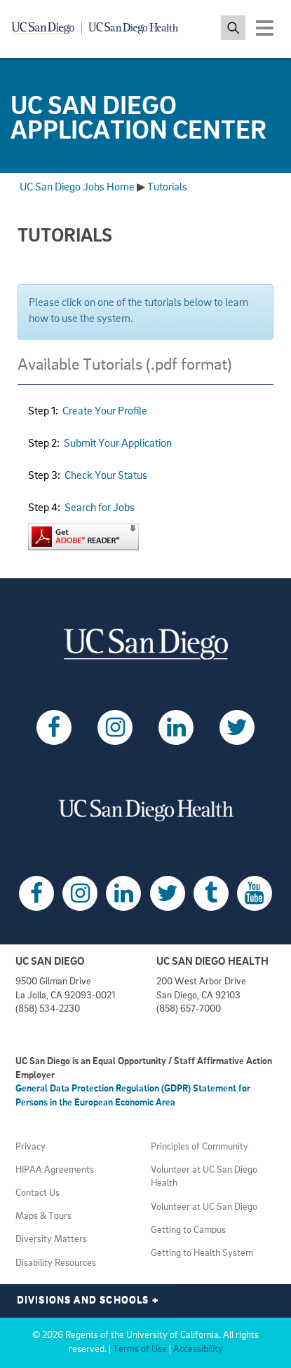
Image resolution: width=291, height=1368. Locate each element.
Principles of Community (199, 1147)
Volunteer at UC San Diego (204, 1207)
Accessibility (198, 1349)
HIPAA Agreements (54, 1170)
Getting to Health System (202, 1253)
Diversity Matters (51, 1239)
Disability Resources (55, 1263)
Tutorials (167, 187)
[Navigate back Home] (100, 28)
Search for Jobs (100, 508)
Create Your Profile (104, 411)
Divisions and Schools (88, 1300)
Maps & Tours (43, 1216)
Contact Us (37, 1193)
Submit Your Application (118, 443)
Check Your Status (106, 476)
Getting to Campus (188, 1230)
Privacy (30, 1147)
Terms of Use (140, 1349)
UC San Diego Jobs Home (77, 187)
